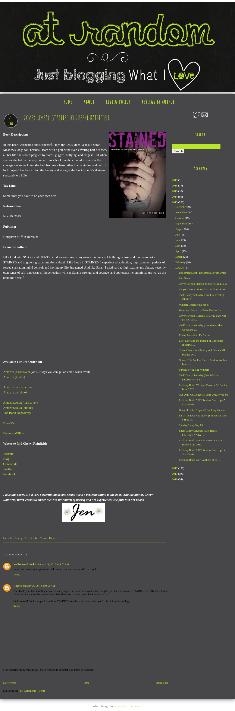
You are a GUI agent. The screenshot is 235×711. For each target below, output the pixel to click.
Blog (6, 459)
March (179, 256)
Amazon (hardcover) (16, 372)
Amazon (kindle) (14, 377)
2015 (175, 191)
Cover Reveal (49, 538)
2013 (175, 202)
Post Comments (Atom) (32, 690)
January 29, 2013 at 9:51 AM (39, 585)
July (178, 234)
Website (8, 453)
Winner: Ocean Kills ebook (194, 304)
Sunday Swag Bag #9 (191, 425)
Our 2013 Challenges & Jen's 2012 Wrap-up (203, 394)
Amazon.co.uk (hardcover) (20, 402)
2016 (175, 185)
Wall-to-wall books (24, 564)
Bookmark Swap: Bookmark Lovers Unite (202, 272)
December (181, 206)
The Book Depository (17, 413)
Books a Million (13, 433)
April (178, 251)
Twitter (7, 469)
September (181, 223)
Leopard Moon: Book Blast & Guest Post (202, 289)
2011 (175, 473)
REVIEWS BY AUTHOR (158, 102)
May (178, 245)
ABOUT (89, 102)
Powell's (8, 423)
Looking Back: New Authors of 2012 (199, 459)
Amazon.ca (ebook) (15, 392)
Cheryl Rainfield (26, 538)
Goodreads (10, 464)
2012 (175, 468)
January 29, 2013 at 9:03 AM (53, 564)
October (180, 218)
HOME (67, 102)
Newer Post (9, 682)
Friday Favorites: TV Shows (194, 335)
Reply (16, 574)
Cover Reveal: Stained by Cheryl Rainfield (202, 283)
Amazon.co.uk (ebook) (18, 407)
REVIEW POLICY (118, 102)
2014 (175, 196)
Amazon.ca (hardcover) (18, 387)
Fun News (184, 278)
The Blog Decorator (128, 706)
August (179, 229)
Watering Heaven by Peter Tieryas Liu (200, 310)
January (180, 267)
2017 (175, 180)
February (180, 262)
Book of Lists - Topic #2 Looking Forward (202, 410)
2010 (175, 479)
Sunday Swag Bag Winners (194, 369)
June (178, 240)
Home (86, 682)
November (181, 212)
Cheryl (17, 585)
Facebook (9, 474)
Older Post (162, 682)
